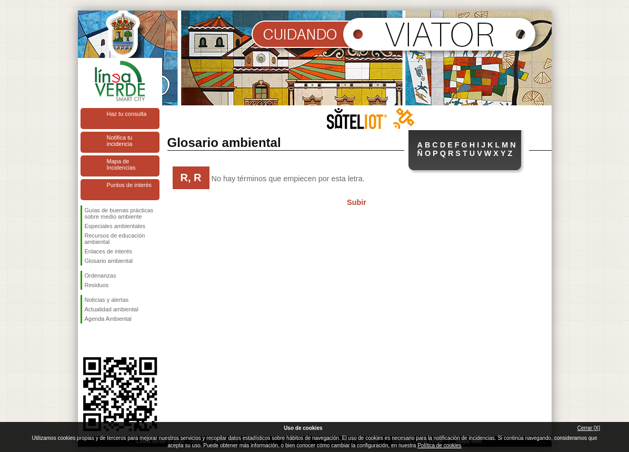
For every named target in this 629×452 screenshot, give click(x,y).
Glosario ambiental (109, 261)
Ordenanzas (100, 275)
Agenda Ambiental (108, 319)
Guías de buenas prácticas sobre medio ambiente (119, 213)
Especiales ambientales (115, 226)
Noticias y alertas (107, 300)
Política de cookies (439, 445)
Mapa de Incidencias (121, 164)
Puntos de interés (129, 185)
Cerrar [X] (588, 428)
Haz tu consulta (127, 114)
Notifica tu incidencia (120, 140)
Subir (356, 202)
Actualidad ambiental (111, 309)
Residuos (97, 285)
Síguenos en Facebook (87, 340)
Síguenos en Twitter (104, 340)
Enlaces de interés (109, 251)
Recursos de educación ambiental (115, 238)
